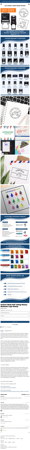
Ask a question (9, 327)
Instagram (9, 442)
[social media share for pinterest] (5, 327)
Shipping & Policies (8, 330)
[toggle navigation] (1, 4)
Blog (4, 438)
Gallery (22, 438)
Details (2, 330)
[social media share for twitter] (3, 327)
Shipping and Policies (11, 438)
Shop (1, 438)
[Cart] (28, 4)
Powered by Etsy (3, 448)
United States (7, 310)
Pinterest (13, 442)
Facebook (2, 442)
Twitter (6, 442)
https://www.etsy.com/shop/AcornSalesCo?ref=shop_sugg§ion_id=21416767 (15, 391)
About (7, 438)
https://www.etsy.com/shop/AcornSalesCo (8, 387)
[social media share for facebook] (1, 327)
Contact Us (18, 438)
